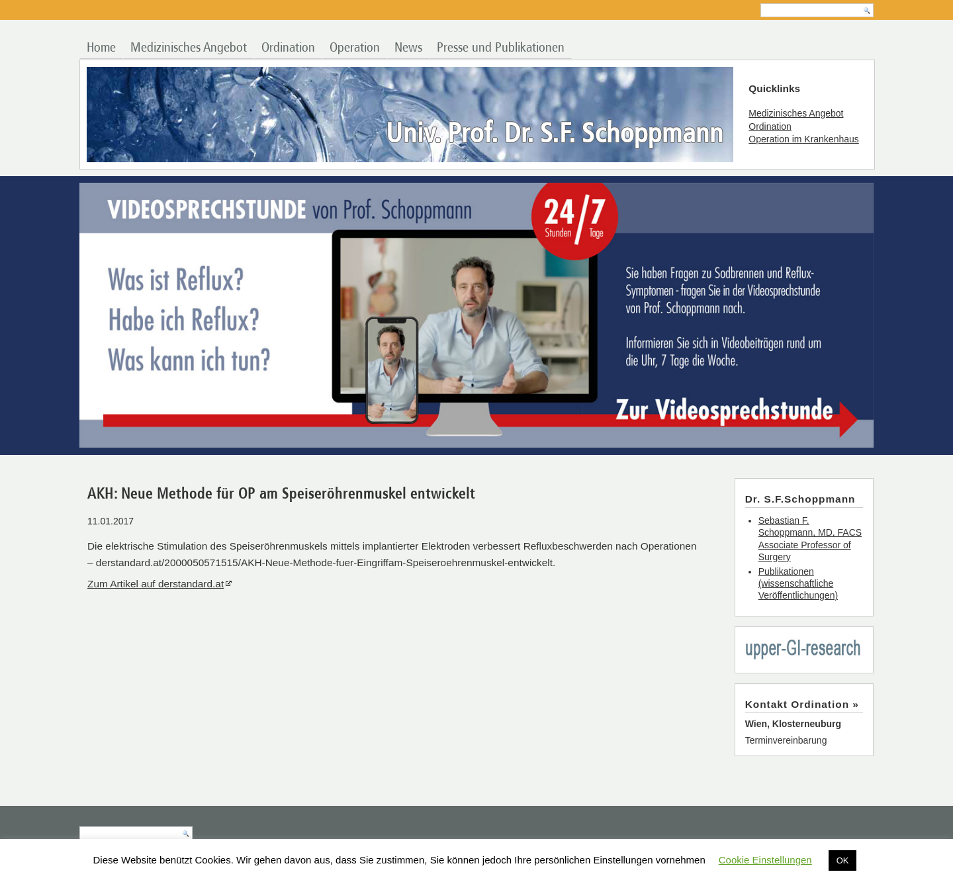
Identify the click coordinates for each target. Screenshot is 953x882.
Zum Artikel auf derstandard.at (155, 583)
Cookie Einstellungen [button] (765, 859)
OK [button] (843, 860)
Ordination (288, 48)
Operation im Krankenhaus (804, 139)
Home (101, 48)
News (408, 48)
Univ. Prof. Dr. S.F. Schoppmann (554, 134)
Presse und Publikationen (501, 48)
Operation (355, 48)
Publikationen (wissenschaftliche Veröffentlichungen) (798, 583)
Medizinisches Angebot (188, 48)
